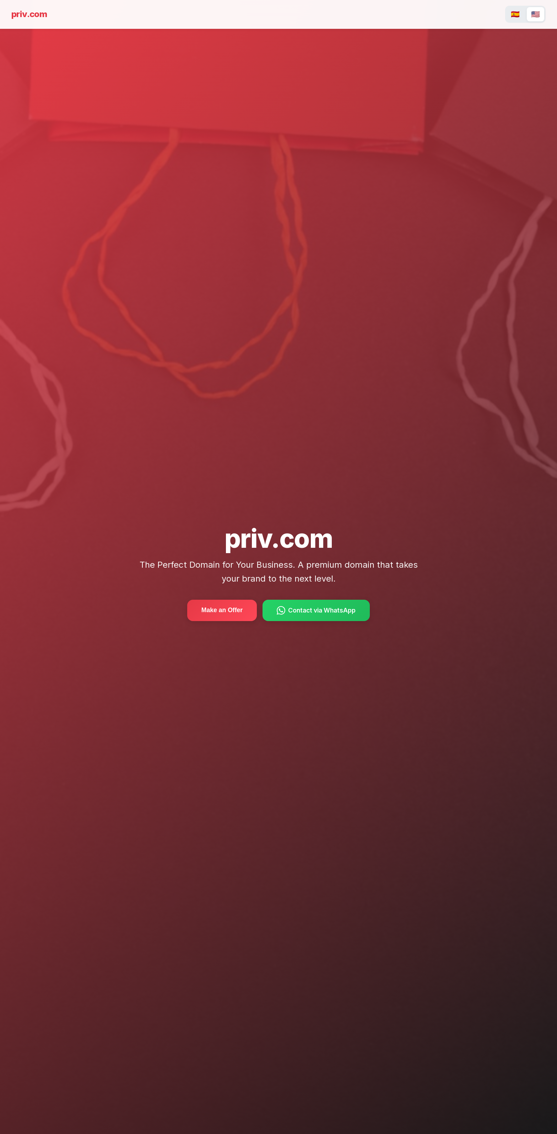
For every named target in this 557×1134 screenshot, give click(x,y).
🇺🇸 (535, 14)
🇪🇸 (515, 14)
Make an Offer (222, 610)
